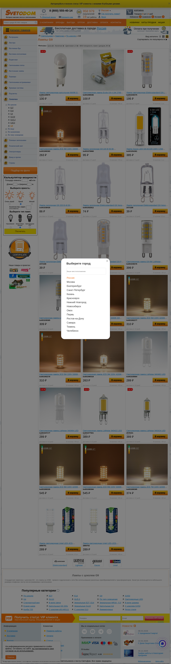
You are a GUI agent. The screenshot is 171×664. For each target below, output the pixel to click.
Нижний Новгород (76, 302)
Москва (71, 282)
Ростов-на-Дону (75, 318)
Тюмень (71, 326)
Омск (69, 310)
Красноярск (73, 298)
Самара (71, 322)
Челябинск (72, 331)
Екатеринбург (74, 286)
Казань (70, 294)
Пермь (70, 314)
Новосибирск (74, 306)
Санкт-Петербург (76, 290)
